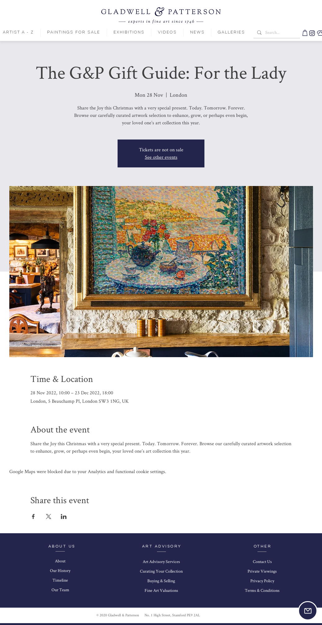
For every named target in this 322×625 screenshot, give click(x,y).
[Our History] (60, 571)
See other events (161, 157)
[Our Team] (60, 590)
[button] (307, 610)
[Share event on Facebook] (33, 516)
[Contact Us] (262, 562)
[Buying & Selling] (161, 581)
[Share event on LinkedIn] (64, 516)
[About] (60, 561)
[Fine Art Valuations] (161, 591)
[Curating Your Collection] (161, 571)
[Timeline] (60, 580)
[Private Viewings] (262, 571)
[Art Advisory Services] (161, 562)
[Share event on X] (48, 516)
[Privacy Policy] (262, 581)
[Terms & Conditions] (262, 591)
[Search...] (276, 32)
